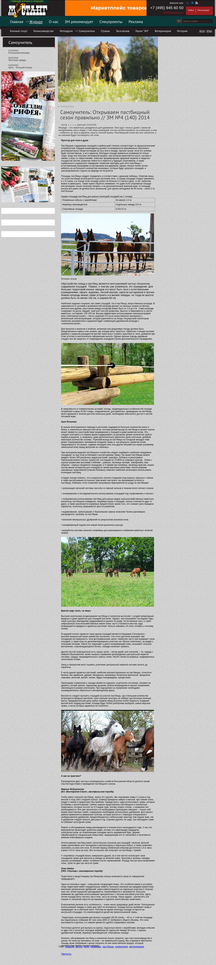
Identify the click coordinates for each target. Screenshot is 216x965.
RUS (202, 31)
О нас (53, 21)
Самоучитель (87, 31)
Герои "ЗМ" (142, 31)
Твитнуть (66, 953)
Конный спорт (18, 31)
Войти (191, 10)
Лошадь (69, 946)
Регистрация (203, 10)
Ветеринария (163, 31)
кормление (121, 946)
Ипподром (66, 31)
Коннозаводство (43, 31)
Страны (105, 31)
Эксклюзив (122, 31)
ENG (209, 31)
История (182, 31)
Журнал (36, 21)
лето (86, 946)
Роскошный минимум (18, 53)
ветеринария (136, 946)
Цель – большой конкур (20, 67)
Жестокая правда (17, 60)
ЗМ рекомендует (79, 21)
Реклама (136, 21)
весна (79, 946)
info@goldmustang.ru (173, 12)
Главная (16, 21)
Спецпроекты (111, 21)
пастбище (108, 946)
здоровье (95, 946)
